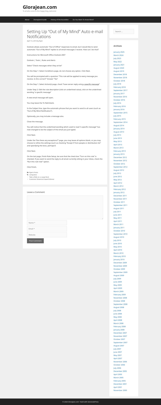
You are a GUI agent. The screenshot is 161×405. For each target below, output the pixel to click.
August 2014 (119, 125)
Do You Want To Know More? (83, 20)
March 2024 (118, 55)
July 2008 (117, 310)
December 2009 (120, 262)
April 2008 (118, 320)
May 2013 (118, 141)
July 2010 (117, 240)
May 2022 (118, 61)
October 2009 (119, 269)
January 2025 (119, 52)
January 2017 (119, 93)
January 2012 (119, 192)
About (27, 20)
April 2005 (118, 374)
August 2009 (119, 275)
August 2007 (119, 345)
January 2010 (119, 259)
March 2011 (118, 224)
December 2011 (120, 195)
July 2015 (117, 116)
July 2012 (117, 173)
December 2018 (120, 74)
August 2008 (119, 307)
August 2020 (119, 68)
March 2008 (118, 323)
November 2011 (120, 199)
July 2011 (117, 211)
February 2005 (120, 381)
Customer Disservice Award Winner (41, 179)
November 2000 (120, 390)
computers (33, 175)
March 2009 (118, 291)
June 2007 (118, 352)
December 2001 (120, 384)
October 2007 (119, 339)
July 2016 (117, 103)
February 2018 (120, 87)
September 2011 (120, 205)
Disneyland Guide (40, 20)
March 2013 (118, 148)
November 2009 (120, 266)
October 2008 (119, 301)
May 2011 (118, 218)
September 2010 (120, 234)
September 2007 (120, 342)
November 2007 (120, 336)
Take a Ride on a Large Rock (39, 177)
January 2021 (119, 65)
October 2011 (119, 202)
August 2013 (119, 132)
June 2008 (118, 313)
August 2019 (119, 71)
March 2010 (118, 253)
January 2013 (119, 154)
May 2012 (118, 179)
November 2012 (120, 160)
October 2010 (119, 231)
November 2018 (120, 77)
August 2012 (119, 170)
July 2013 (117, 135)
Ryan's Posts (33, 172)
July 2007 (117, 349)
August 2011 (119, 208)
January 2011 (119, 227)
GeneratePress (93, 402)
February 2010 (120, 256)
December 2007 (120, 333)
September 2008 (120, 304)
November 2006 (120, 361)
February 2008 (120, 326)
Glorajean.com (40, 7)
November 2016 (120, 96)
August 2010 (119, 237)
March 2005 (118, 377)
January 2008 (119, 329)
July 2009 (117, 278)
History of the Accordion (60, 20)
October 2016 (119, 100)
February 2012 (120, 189)
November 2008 (120, 298)
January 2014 (119, 128)
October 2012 (119, 164)
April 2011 (118, 221)
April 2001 (118, 387)
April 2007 (118, 358)
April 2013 (118, 144)
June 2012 (118, 176)
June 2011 (118, 215)
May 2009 (118, 285)
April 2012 (118, 183)
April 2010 (118, 250)
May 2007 (118, 355)
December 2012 (120, 157)
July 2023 (117, 58)
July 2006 (117, 368)
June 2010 (118, 243)
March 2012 (118, 186)
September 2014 (120, 122)
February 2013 (120, 151)
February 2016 (120, 106)
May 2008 (118, 317)
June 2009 (118, 282)
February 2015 (120, 119)
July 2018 (117, 84)
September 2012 (120, 167)
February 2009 (120, 294)
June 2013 (118, 138)
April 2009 (118, 288)
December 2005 (120, 371)
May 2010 (118, 247)
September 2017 (120, 90)
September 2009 (120, 272)
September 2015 (120, 112)
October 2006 (119, 365)
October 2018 (119, 81)
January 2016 (119, 109)
